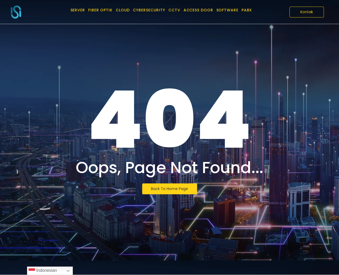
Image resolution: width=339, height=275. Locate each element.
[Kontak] (306, 12)
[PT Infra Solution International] (16, 12)
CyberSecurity (149, 10)
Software (227, 10)
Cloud (123, 10)
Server (77, 10)
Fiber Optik (100, 10)
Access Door (198, 10)
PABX (247, 10)
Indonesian (43, 271)
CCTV (174, 10)
